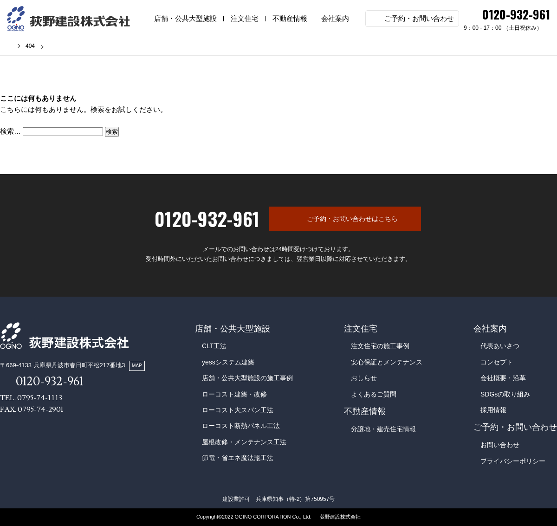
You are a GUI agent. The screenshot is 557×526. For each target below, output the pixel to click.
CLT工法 (214, 346)
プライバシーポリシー (512, 461)
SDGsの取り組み (505, 394)
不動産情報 (289, 18)
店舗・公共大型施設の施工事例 (247, 378)
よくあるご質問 (373, 394)
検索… (10, 131)
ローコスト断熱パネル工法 (241, 425)
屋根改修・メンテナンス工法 (244, 442)
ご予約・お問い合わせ (419, 18)
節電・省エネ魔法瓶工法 (237, 457)
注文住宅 (245, 18)
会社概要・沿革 (503, 378)
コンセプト (496, 362)
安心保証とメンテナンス (386, 362)
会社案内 (335, 18)
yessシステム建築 (228, 362)
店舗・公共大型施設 (185, 18)
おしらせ (364, 378)
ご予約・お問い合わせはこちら (352, 218)
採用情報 (493, 410)
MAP (137, 365)
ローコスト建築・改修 (234, 394)
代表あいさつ (499, 346)
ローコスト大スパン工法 (237, 410)
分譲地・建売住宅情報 (383, 429)
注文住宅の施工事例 (380, 346)
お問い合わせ (499, 444)
